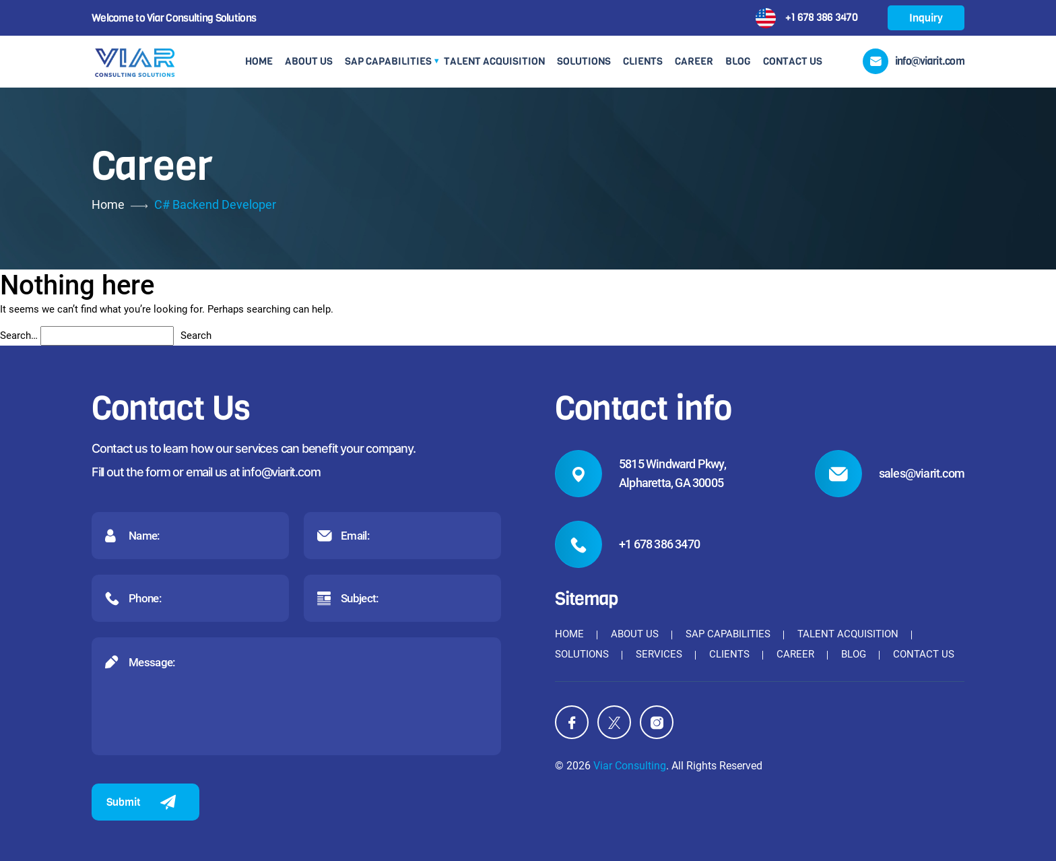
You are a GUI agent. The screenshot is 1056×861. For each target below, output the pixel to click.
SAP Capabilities (388, 61)
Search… (19, 335)
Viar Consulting (629, 765)
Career (694, 61)
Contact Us (792, 61)
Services (659, 654)
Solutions (584, 61)
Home (259, 61)
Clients (643, 61)
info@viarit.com (281, 472)
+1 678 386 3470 (821, 16)
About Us (309, 61)
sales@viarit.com (921, 473)
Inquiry (926, 18)
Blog (738, 61)
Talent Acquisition (494, 61)
